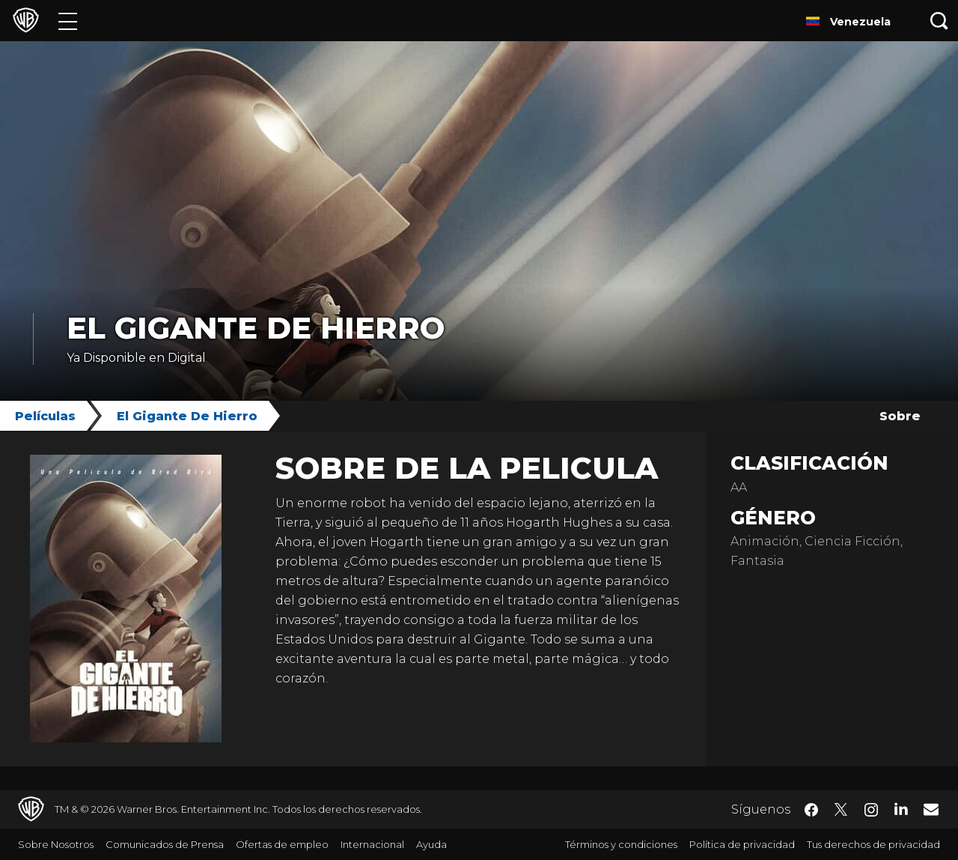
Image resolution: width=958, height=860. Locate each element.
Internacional (372, 844)
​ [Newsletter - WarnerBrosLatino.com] (931, 809)
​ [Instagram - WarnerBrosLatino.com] (871, 810)
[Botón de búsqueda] (939, 20)
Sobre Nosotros (56, 844)
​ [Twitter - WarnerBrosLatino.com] (841, 810)
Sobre (900, 416)
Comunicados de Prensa (165, 844)
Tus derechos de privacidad (873, 844)
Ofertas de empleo (282, 844)
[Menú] (68, 20)
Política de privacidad (742, 844)
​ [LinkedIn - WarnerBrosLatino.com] (901, 808)
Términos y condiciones (621, 844)
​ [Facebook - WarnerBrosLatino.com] (811, 810)
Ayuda (431, 844)
